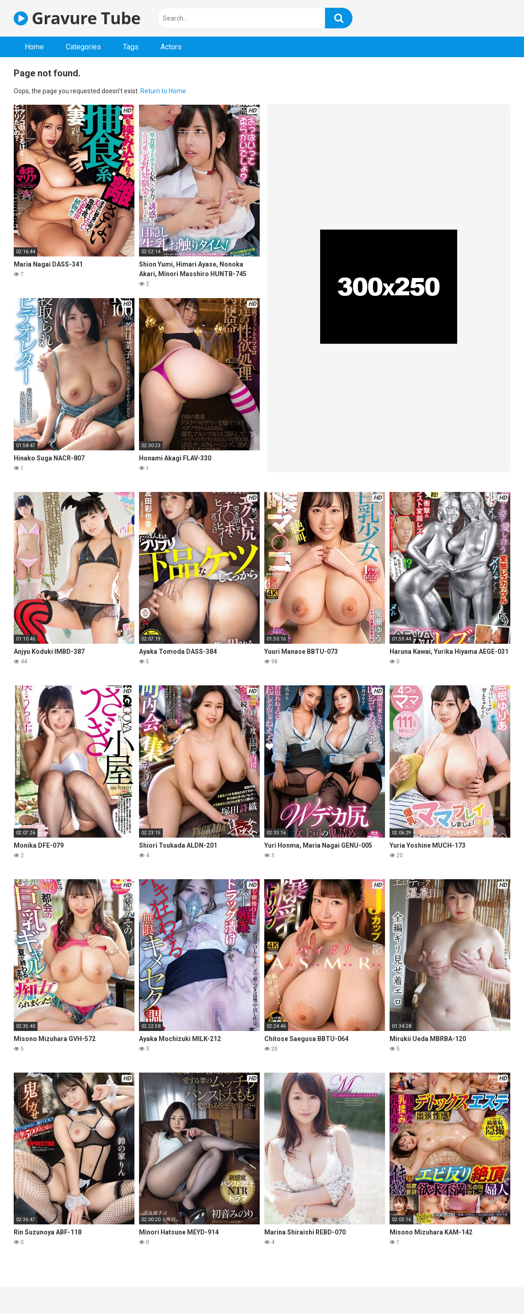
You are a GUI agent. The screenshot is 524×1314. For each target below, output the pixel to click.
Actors (171, 47)
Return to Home (163, 91)
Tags (131, 47)
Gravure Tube (77, 18)
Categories (83, 47)
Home (34, 47)
